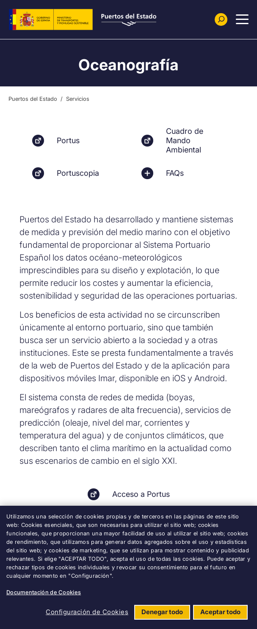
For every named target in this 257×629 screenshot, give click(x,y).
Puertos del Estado (32, 98)
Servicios (77, 98)
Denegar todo (162, 612)
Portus (68, 140)
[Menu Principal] (242, 19)
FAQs (175, 173)
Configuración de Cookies (87, 612)
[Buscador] (221, 19)
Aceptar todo (220, 612)
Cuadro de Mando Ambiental (184, 140)
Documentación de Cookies (43, 592)
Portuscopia (78, 173)
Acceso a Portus (141, 494)
